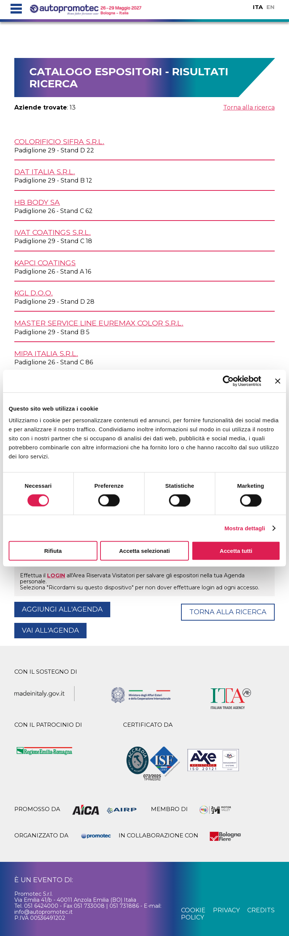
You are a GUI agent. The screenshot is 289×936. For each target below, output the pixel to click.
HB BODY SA (37, 202)
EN (270, 7)
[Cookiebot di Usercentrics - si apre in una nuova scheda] (228, 381)
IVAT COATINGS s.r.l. (52, 232)
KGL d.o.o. (33, 292)
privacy (226, 910)
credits (261, 910)
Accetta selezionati (144, 551)
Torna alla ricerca (249, 107)
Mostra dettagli (244, 528)
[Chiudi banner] (277, 381)
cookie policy (193, 914)
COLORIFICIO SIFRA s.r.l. (59, 141)
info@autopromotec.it (43, 912)
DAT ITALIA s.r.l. (44, 171)
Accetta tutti (236, 551)
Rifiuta (53, 551)
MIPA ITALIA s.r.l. (46, 353)
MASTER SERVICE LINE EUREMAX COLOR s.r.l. (98, 322)
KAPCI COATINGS (45, 262)
